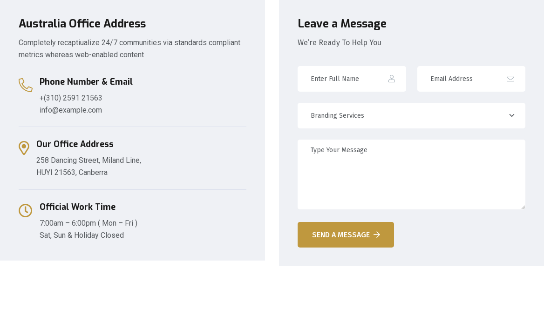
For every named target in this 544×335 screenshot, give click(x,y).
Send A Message (346, 234)
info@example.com (71, 110)
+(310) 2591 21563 (71, 98)
